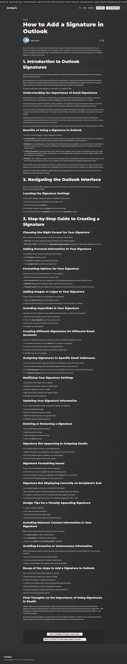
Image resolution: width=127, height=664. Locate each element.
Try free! (100, 8)
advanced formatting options (59, 244)
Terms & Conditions (19, 659)
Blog (84, 7)
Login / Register (112, 8)
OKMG (32, 659)
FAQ (80, 7)
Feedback (91, 7)
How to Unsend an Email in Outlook (63, 634)
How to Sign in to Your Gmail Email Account (63, 639)
